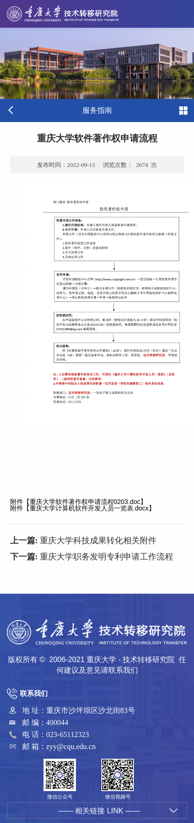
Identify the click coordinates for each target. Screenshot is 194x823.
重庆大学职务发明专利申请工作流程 (92, 556)
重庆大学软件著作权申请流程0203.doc (85, 501)
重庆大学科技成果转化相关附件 (83, 540)
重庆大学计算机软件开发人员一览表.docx (89, 508)
